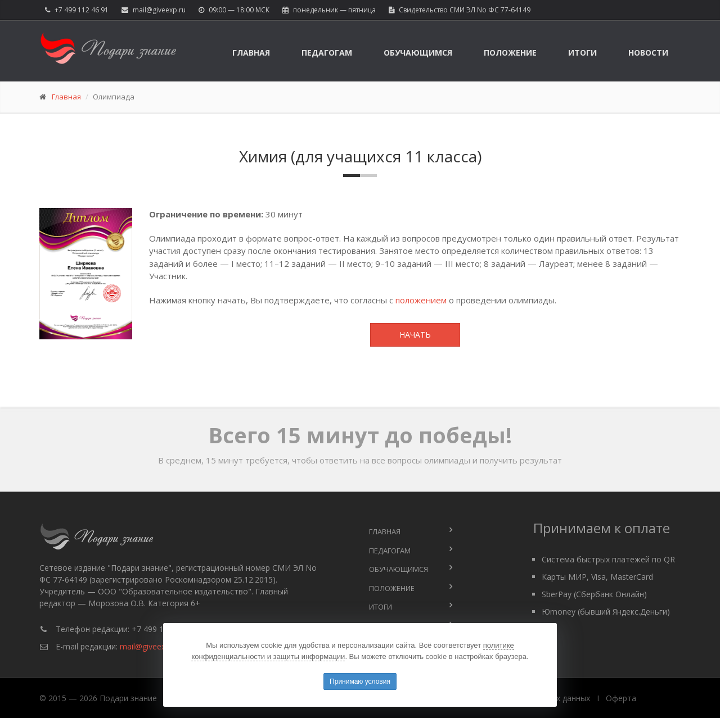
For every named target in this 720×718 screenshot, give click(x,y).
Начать (415, 334)
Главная (251, 52)
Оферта (621, 698)
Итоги (582, 52)
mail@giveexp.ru (159, 10)
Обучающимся (418, 52)
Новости (648, 52)
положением (421, 300)
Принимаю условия (360, 681)
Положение (510, 52)
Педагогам (327, 52)
